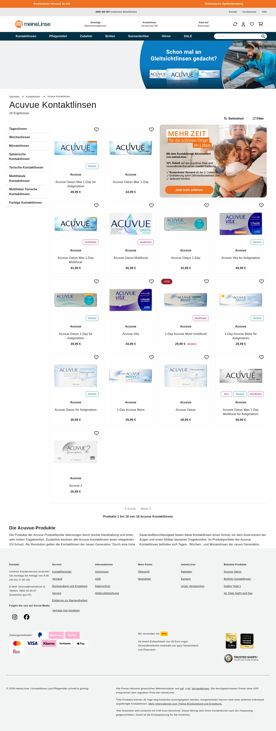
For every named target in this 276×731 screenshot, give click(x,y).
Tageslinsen (18, 128)
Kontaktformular (61, 571)
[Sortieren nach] (235, 118)
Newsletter (144, 578)
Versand (57, 578)
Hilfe (264, 12)
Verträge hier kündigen (66, 610)
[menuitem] (26, 36)
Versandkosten (200, 688)
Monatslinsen (19, 145)
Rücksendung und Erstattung (69, 586)
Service (56, 593)
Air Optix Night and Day (238, 593)
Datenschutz (102, 586)
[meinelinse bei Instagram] (14, 617)
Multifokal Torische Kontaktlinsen (23, 192)
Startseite (14, 96)
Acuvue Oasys (232, 571)
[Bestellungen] (235, 24)
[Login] (243, 24)
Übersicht (143, 571)
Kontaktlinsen (33, 96)
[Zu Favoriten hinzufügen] (96, 129)
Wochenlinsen (19, 137)
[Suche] (240, 36)
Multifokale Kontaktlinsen (19, 178)
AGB (98, 578)
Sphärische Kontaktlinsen (19, 157)
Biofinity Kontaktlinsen (237, 578)
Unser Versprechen (192, 586)
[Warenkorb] (261, 24)
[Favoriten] (252, 24)
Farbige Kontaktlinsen (25, 202)
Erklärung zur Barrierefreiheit (69, 600)
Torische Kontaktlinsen (26, 167)
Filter (258, 118)
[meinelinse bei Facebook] (26, 617)
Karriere (186, 578)
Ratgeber (186, 571)
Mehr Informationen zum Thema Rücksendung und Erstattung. (185, 703)
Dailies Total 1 (232, 586)
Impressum (102, 571)
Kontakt (233, 12)
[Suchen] (263, 36)
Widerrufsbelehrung (107, 593)
